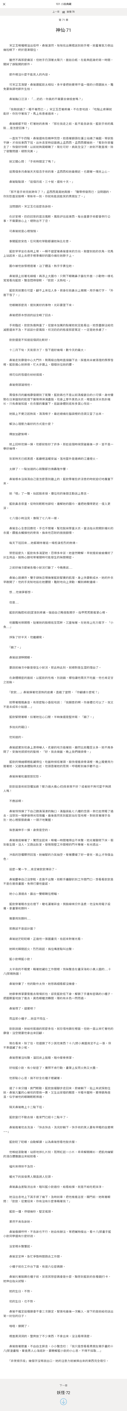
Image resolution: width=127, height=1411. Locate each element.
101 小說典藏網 (63, 8)
